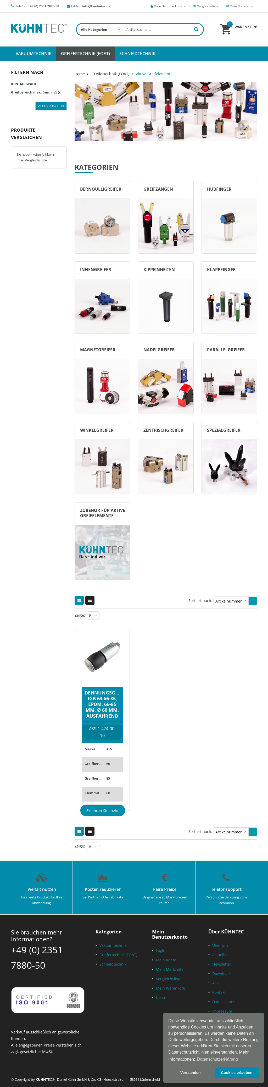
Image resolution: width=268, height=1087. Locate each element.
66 (108, 763)
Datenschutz (223, 1001)
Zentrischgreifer (163, 430)
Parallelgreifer (226, 350)
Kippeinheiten (159, 269)
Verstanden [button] (190, 1073)
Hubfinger (219, 189)
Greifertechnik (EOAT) (110, 73)
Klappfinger (221, 269)
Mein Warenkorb (170, 988)
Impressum (222, 1011)
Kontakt (219, 992)
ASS (109, 749)
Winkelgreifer (97, 430)
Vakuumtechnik (112, 945)
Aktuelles (220, 954)
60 (108, 793)
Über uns (220, 945)
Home (80, 73)
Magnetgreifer (97, 350)
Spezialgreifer (224, 430)
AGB (216, 982)
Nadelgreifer (159, 350)
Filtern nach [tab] (27, 72)
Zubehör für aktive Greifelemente (102, 512)
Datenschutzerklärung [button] (217, 1059)
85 (108, 778)
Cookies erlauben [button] (236, 1073)
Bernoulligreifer (100, 189)
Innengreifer (95, 269)
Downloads (222, 973)
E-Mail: (90, 6)
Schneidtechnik (112, 964)
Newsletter (221, 964)
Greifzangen (158, 189)
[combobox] (140, 29)
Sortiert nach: (200, 600)
